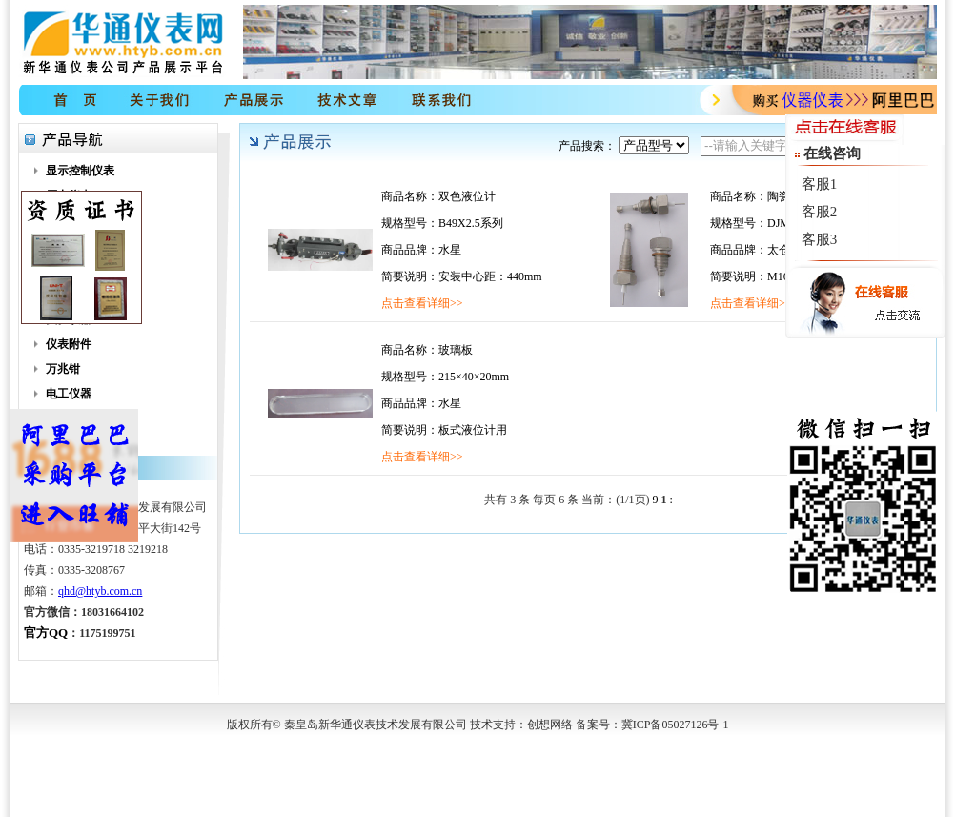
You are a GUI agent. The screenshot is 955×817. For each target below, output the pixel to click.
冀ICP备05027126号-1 (675, 724)
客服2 (820, 211)
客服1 (820, 184)
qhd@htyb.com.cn (100, 591)
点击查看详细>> (422, 303)
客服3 (820, 239)
